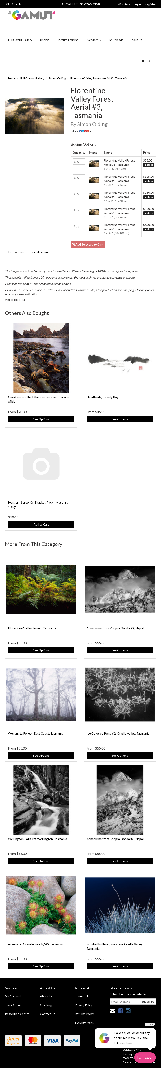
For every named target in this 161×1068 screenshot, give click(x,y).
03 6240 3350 (90, 4)
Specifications (40, 252)
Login (137, 4)
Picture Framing (69, 40)
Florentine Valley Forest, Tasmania (32, 628)
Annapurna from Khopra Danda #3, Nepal (115, 839)
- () (147, 60)
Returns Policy (84, 1014)
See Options (41, 419)
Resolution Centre (17, 1014)
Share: (81, 131)
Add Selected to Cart (87, 244)
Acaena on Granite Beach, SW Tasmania (35, 944)
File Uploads (115, 40)
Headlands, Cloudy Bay (102, 397)
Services (94, 40)
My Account (13, 996)
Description (16, 252)
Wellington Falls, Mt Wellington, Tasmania (37, 839)
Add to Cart (41, 524)
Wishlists (124, 4)
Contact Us (47, 1014)
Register (150, 4)
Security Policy (84, 1022)
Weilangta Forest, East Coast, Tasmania (35, 733)
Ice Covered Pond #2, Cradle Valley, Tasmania (118, 733)
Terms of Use (83, 996)
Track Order (13, 1005)
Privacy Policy (84, 1005)
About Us (137, 40)
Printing (45, 40)
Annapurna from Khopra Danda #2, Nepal (115, 628)
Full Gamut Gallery (20, 40)
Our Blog (46, 1005)
